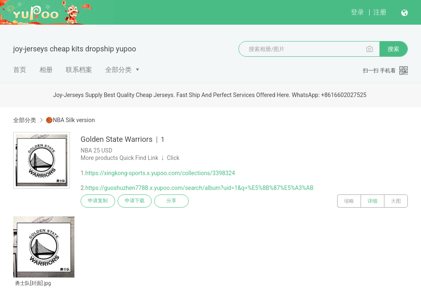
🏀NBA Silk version (70, 120)
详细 (372, 201)
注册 (379, 12)
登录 (357, 12)
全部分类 (118, 70)
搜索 (393, 49)
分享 (172, 201)
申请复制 (98, 201)
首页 (19, 70)
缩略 (349, 201)
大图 (396, 201)
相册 (46, 70)
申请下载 (135, 201)
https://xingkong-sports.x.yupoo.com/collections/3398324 (160, 173)
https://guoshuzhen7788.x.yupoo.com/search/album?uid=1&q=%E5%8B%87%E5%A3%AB (200, 188)
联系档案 (79, 70)
